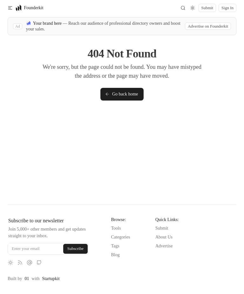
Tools (116, 228)
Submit (161, 228)
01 (27, 278)
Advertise (164, 246)
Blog (115, 254)
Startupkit (50, 278)
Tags (115, 246)
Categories (120, 237)
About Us (164, 237)
